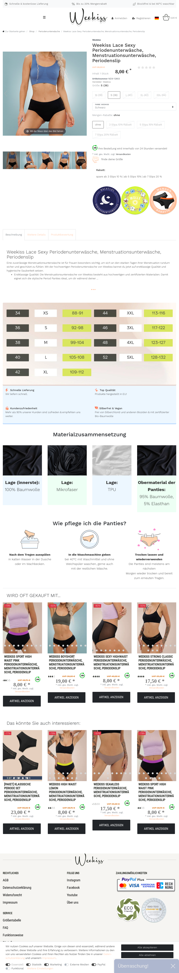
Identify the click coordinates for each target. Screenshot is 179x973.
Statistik (37, 964)
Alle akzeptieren (147, 947)
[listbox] (63, 627)
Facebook (73, 887)
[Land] (157, 17)
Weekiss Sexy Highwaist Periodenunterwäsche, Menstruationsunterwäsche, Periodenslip (111, 662)
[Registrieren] (141, 18)
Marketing (56, 964)
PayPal (101, 964)
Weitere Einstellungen (40, 968)
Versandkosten (123, 154)
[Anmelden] (119, 18)
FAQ (5, 928)
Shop (31, 31)
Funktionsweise (13, 935)
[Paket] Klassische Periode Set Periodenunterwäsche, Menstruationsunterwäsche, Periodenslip (21, 792)
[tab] (14, 234)
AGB (6, 880)
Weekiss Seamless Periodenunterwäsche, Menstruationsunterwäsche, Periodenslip (111, 790)
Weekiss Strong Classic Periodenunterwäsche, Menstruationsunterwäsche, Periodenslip (156, 662)
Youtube (72, 895)
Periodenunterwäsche (49, 31)
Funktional (17, 968)
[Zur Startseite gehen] (14, 31)
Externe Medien (79, 964)
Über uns (72, 902)
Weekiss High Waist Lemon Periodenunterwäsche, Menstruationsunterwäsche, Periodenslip (66, 792)
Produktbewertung (62, 234)
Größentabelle (12, 920)
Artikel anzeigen (22, 701)
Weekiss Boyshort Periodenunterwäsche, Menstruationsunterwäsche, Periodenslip (66, 662)
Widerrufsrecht (12, 895)
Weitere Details (36, 234)
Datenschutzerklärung (17, 887)
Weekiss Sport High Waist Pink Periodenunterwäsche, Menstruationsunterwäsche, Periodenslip (21, 664)
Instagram (73, 880)
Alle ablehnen (147, 955)
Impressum (10, 902)
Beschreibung (14, 234)
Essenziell (17, 964)
